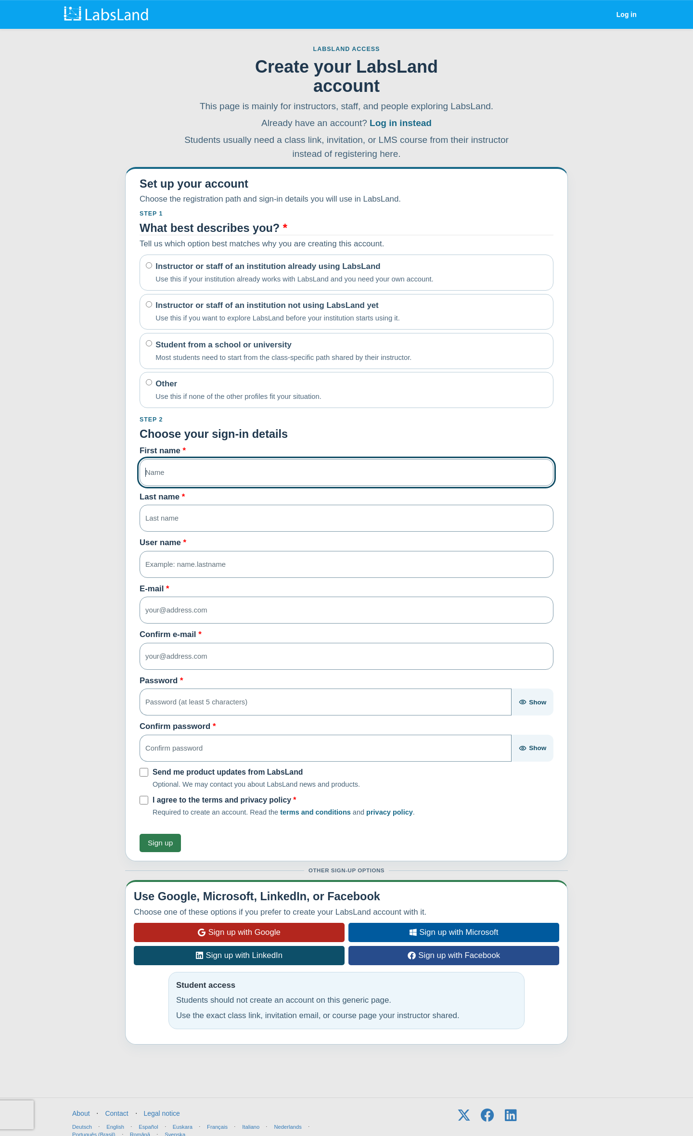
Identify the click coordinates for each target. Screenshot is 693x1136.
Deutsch (82, 1127)
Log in (626, 14)
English (115, 1127)
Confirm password (178, 726)
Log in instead (401, 123)
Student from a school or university (283, 351)
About (81, 1113)
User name (163, 542)
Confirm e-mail (171, 634)
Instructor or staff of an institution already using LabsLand (294, 273)
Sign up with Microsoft (454, 932)
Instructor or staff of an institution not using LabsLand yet (277, 312)
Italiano (250, 1127)
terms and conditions (315, 812)
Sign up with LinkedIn (239, 955)
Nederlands (288, 1127)
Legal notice (161, 1113)
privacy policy (389, 812)
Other (238, 390)
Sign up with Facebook (454, 955)
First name (163, 450)
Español (148, 1127)
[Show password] (532, 702)
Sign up (160, 843)
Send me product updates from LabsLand (228, 772)
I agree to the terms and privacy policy (224, 800)
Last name (162, 496)
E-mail (154, 588)
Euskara (182, 1127)
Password (161, 680)
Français (217, 1127)
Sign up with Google (239, 932)
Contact (116, 1113)
